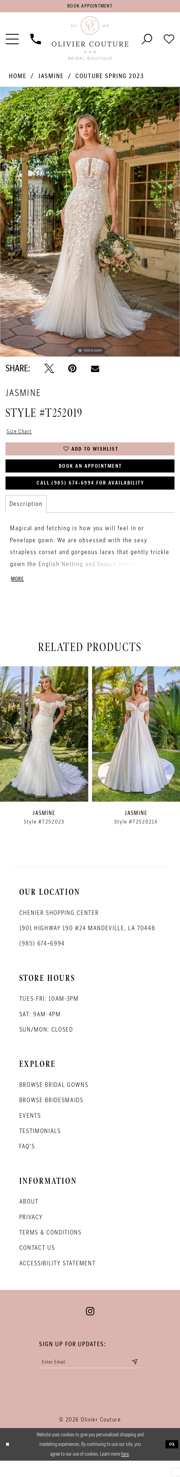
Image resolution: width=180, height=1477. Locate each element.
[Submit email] (143, 1377)
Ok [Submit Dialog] (170, 1460)
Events (30, 1130)
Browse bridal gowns (53, 1099)
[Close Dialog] (8, 1460)
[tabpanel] (90, 224)
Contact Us (37, 1262)
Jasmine (51, 78)
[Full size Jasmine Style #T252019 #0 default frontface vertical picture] (90, 224)
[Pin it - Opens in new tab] (72, 370)
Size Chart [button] (22, 434)
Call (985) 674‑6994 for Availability (90, 494)
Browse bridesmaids (51, 1114)
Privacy (31, 1231)
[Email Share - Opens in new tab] (95, 370)
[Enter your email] (90, 1377)
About (29, 1216)
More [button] (18, 592)
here (125, 1470)
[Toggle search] (147, 40)
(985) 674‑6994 (42, 958)
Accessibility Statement (57, 1277)
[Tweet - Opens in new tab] (49, 370)
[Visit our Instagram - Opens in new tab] (90, 1325)
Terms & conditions (50, 1247)
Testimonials (40, 1145)
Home (18, 78)
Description (26, 516)
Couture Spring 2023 (109, 78)
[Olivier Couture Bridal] (90, 41)
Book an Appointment (90, 474)
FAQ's (27, 1160)
